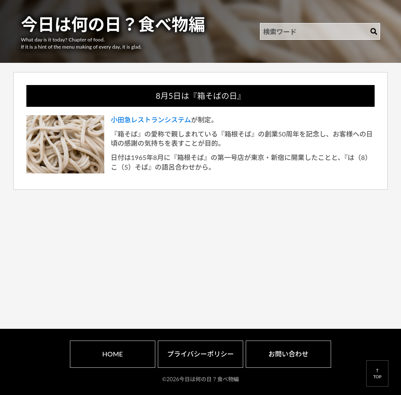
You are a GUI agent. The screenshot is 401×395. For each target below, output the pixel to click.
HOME (112, 354)
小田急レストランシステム (151, 120)
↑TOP (377, 373)
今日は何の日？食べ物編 (113, 24)
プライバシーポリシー (200, 354)
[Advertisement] (200, 249)
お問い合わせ (288, 354)
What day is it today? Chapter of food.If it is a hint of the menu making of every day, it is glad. (81, 43)
